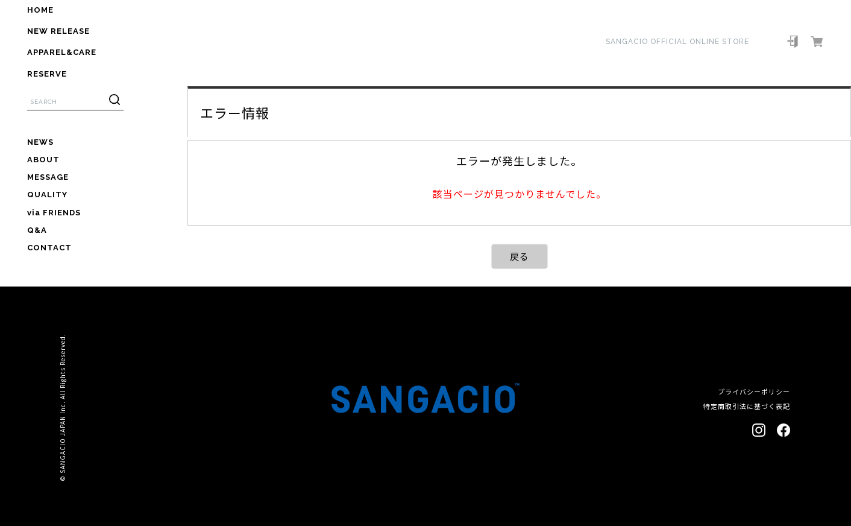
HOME (40, 9)
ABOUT (43, 159)
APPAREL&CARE (61, 52)
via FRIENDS (54, 212)
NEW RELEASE (58, 31)
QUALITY (47, 194)
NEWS (40, 142)
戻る (519, 256)
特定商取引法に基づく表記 (746, 406)
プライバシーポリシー (754, 391)
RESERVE (47, 73)
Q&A (37, 230)
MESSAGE (48, 177)
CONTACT (49, 247)
